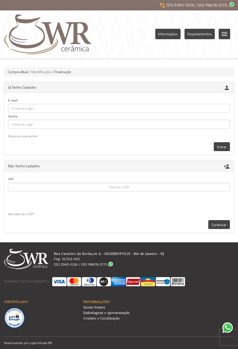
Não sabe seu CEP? (21, 213)
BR (50, 342)
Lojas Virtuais (38, 342)
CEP (11, 179)
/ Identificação (40, 72)
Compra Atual (18, 72)
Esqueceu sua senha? (23, 136)
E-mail (12, 100)
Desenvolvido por (16, 342)
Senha (12, 116)
